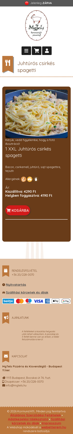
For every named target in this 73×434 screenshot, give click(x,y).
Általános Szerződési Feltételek (35, 415)
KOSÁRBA (17, 210)
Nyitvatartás (16, 285)
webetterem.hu (54, 427)
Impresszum (51, 423)
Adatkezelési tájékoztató (28, 419)
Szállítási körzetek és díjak (27, 292)
